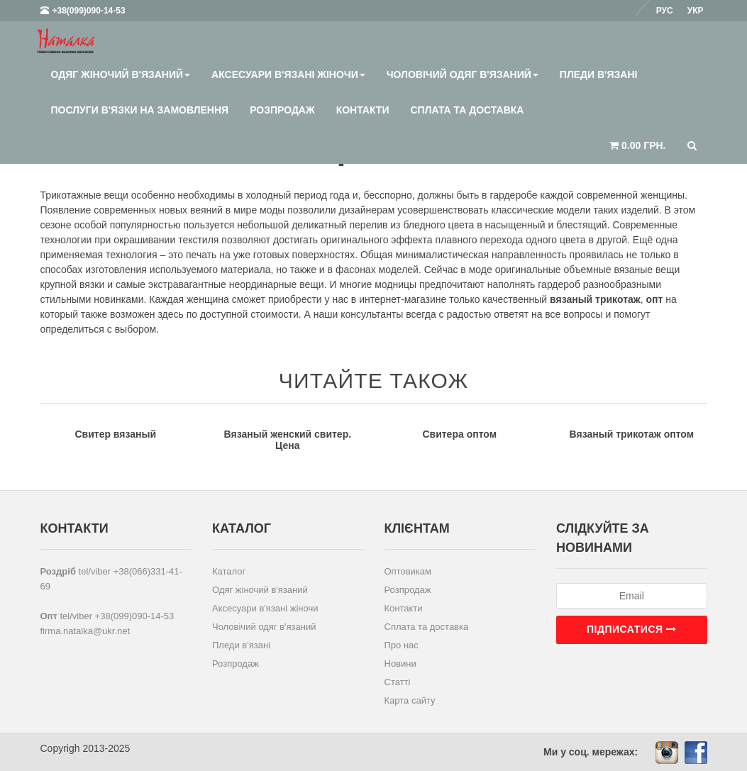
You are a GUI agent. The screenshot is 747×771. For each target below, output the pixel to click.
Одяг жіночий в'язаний (121, 74)
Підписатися (631, 629)
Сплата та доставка (467, 110)
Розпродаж (282, 110)
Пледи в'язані (599, 74)
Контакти (362, 110)
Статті (397, 682)
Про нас (401, 645)
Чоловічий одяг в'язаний (462, 74)
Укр (695, 11)
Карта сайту (410, 700)
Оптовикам (408, 571)
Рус (664, 11)
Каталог (228, 571)
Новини (400, 663)
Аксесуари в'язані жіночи (288, 74)
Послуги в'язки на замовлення (140, 110)
